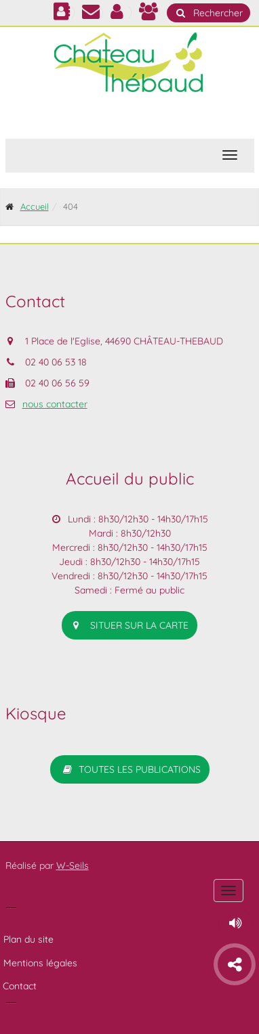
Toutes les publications (130, 769)
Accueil (34, 206)
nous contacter (54, 404)
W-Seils (72, 865)
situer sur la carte (129, 625)
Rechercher (208, 13)
